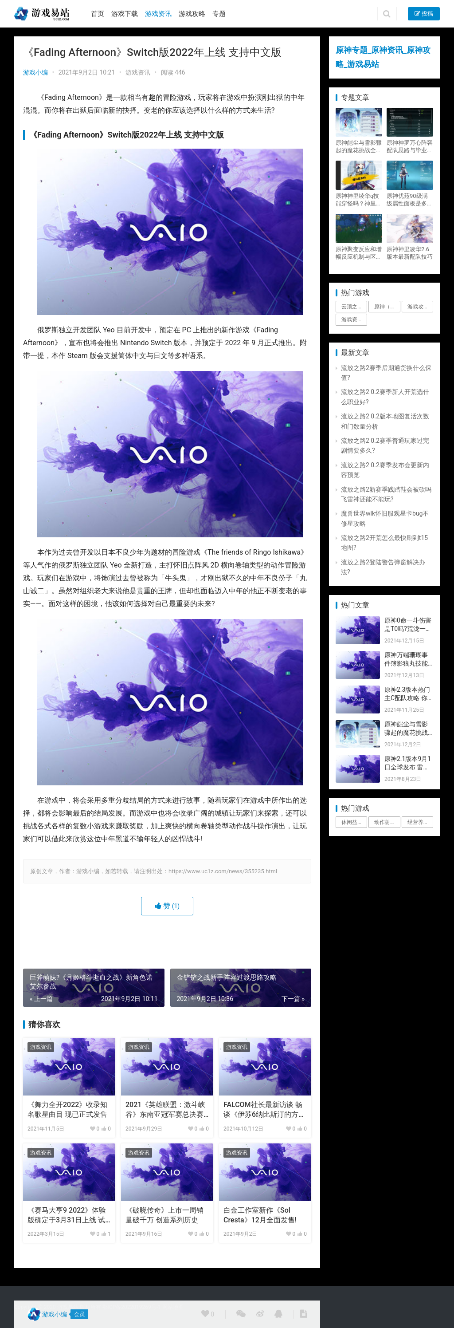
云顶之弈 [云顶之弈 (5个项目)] (352, 306)
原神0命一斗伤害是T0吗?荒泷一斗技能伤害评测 (408, 629)
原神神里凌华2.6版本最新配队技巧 (410, 253)
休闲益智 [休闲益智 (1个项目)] (352, 822)
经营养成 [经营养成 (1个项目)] (418, 822)
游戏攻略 (192, 14)
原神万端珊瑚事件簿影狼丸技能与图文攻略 (406, 663)
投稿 (424, 13)
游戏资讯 (158, 14)
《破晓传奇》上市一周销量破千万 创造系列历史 (164, 1215)
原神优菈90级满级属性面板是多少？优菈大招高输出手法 (410, 200)
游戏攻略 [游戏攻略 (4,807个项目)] (418, 306)
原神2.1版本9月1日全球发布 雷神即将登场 (407, 767)
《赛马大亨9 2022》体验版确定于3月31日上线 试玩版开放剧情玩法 (66, 1216)
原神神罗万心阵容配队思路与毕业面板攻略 (410, 146)
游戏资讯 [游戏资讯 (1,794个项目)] (352, 319)
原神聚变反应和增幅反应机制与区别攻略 (359, 253)
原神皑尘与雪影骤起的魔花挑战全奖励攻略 (359, 146)
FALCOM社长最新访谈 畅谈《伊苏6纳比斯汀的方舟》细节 (262, 1110)
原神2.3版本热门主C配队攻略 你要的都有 (407, 698)
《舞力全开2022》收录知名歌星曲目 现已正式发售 (67, 1109)
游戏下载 (124, 14)
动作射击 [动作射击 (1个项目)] (384, 822)
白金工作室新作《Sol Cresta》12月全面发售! (260, 1215)
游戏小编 (35, 72)
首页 (97, 14)
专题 (219, 14)
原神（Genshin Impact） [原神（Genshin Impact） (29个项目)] (387, 306)
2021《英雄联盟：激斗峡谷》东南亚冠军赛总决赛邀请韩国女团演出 (165, 1110)
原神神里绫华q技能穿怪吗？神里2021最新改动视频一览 (357, 200)
